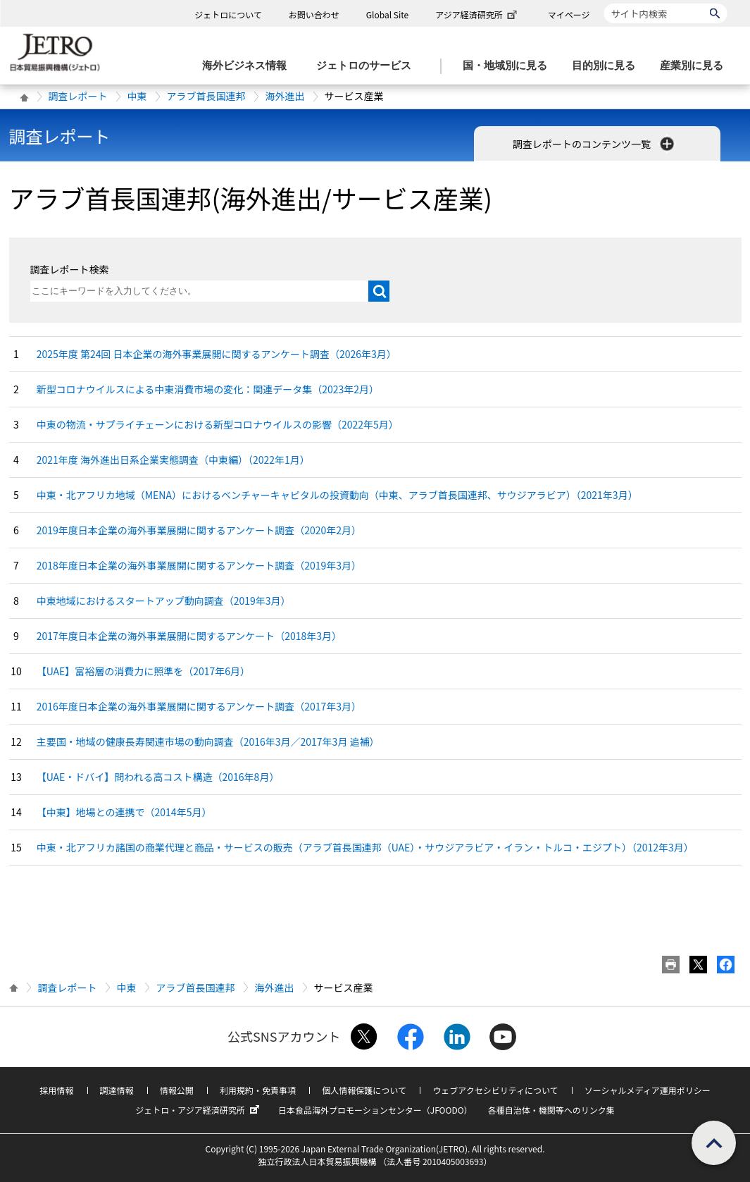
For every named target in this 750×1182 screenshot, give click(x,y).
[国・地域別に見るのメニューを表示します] (509, 66)
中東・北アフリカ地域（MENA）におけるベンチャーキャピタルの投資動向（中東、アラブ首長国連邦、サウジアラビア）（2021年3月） (337, 495)
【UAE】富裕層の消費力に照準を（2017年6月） (143, 671)
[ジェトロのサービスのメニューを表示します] (368, 66)
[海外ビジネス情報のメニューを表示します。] (248, 66)
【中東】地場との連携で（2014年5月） (124, 812)
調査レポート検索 (69, 269)
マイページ (569, 14)
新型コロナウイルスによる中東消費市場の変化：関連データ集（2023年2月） (208, 389)
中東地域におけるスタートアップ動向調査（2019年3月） (164, 600)
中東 (137, 96)
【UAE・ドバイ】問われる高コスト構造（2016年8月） (158, 777)
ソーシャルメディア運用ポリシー (648, 1090)
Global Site (387, 14)
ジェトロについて (228, 14)
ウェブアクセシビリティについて (495, 1090)
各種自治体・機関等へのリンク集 (551, 1110)
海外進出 (285, 96)
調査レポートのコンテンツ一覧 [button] (595, 144)
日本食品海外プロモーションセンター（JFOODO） (375, 1110)
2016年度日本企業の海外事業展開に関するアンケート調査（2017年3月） (199, 706)
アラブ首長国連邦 (206, 96)
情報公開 (177, 1090)
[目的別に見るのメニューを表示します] (608, 66)
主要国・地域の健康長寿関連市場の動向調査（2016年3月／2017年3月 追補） (208, 741)
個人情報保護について (364, 1090)
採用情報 (56, 1090)
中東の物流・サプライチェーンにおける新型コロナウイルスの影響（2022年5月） (218, 424)
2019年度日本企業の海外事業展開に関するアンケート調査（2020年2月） (199, 530)
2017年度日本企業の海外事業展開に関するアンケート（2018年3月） (189, 636)
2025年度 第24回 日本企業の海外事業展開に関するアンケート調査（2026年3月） (216, 354)
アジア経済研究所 (477, 14)
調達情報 (117, 1090)
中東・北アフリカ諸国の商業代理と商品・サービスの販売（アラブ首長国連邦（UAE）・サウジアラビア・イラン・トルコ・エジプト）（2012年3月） (365, 847)
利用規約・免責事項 (258, 1090)
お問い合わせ (314, 14)
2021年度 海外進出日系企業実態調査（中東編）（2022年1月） (173, 460)
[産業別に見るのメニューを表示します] (696, 66)
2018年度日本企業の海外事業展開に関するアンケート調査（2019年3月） (199, 565)
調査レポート (78, 96)
